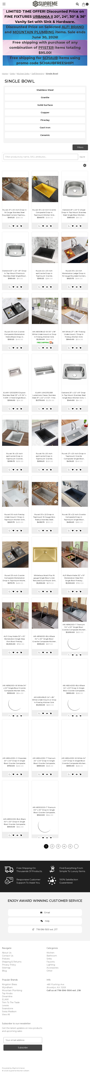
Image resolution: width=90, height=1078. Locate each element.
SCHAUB (50, 58)
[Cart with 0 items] (85, 4)
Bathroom (52, 955)
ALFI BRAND (73, 27)
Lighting (51, 964)
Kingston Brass (9, 984)
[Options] (85, 165)
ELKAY (5, 999)
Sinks (49, 958)
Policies (6, 958)
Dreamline (7, 996)
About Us (6, 952)
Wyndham (7, 987)
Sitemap (6, 967)
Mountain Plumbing (12, 990)
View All (6, 1014)
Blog (4, 970)
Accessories (52, 967)
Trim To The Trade (11, 1002)
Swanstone (7, 1008)
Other (49, 970)
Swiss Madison (9, 1011)
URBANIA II (43, 16)
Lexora (5, 1005)
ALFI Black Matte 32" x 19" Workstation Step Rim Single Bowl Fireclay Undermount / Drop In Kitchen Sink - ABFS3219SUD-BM (74, 578)
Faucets (51, 961)
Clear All (82, 157)
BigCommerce (18, 1068)
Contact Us (7, 955)
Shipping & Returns (11, 961)
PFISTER (46, 47)
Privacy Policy (9, 964)
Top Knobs (7, 993)
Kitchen (50, 952)
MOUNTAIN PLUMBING (33, 32)
